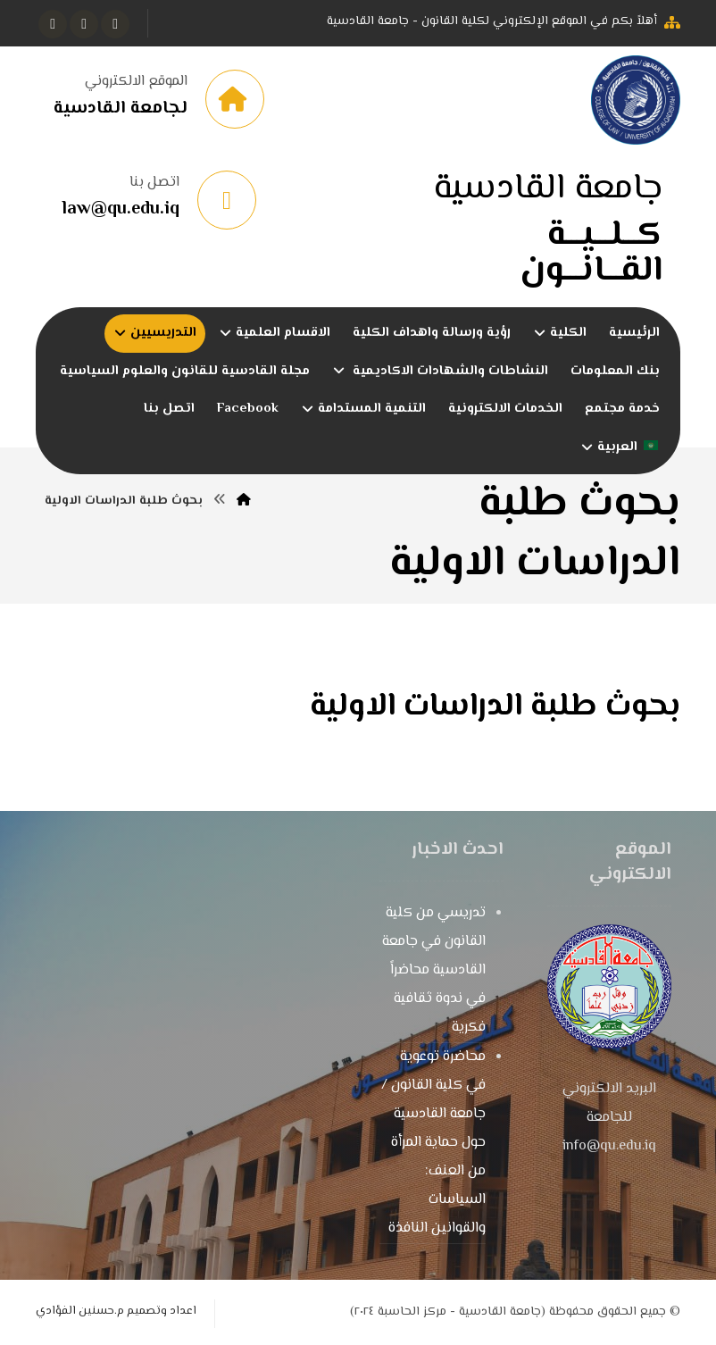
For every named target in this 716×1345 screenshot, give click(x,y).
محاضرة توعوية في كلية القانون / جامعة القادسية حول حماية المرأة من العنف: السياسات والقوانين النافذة (433, 1144)
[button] (115, 24)
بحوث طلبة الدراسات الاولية (495, 707)
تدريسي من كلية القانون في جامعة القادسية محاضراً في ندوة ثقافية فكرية (434, 971)
